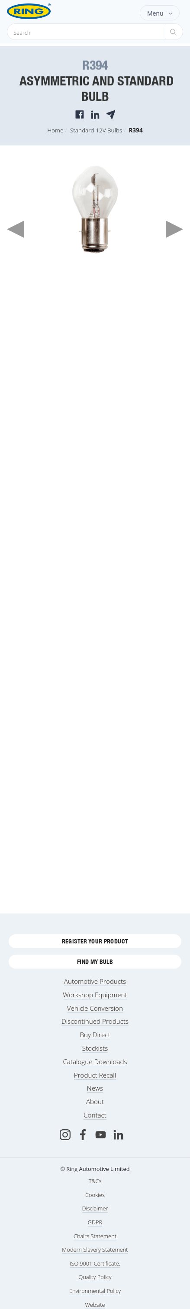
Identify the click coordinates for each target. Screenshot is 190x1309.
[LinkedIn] (118, 1134)
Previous (15, 229)
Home (55, 130)
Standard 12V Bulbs (96, 130)
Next (174, 229)
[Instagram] (65, 1134)
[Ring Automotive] (42, 11)
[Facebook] (82, 1134)
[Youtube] (100, 1134)
